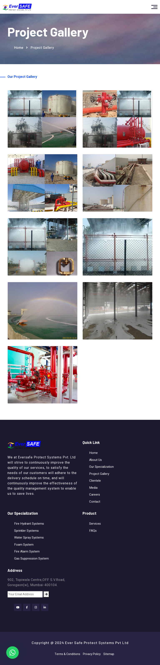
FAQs (93, 530)
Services (95, 523)
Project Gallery (99, 474)
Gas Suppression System (31, 558)
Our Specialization (101, 466)
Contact (94, 501)
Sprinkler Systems (26, 530)
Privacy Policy (92, 654)
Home (18, 47)
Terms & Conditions (67, 654)
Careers (94, 494)
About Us (95, 460)
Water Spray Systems (29, 537)
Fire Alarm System (27, 551)
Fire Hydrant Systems (29, 523)
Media (93, 487)
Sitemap (108, 654)
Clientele (95, 480)
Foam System (24, 544)
